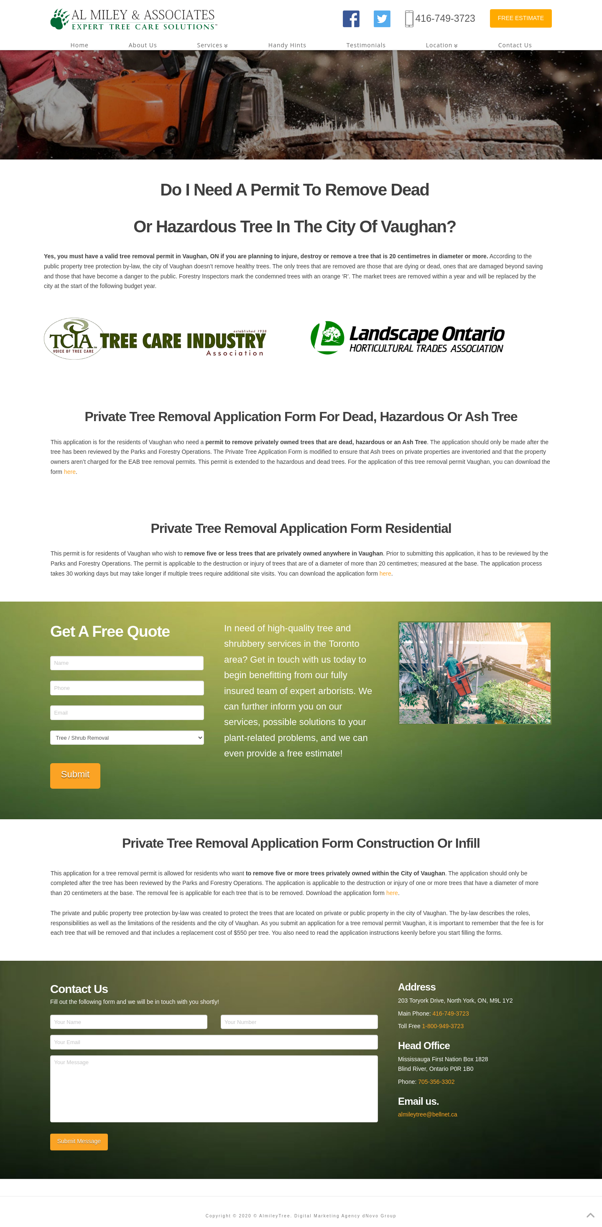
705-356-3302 (436, 1081)
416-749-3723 (445, 18)
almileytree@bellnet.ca (427, 1114)
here (70, 471)
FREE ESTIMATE (521, 18)
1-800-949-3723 (443, 1026)
